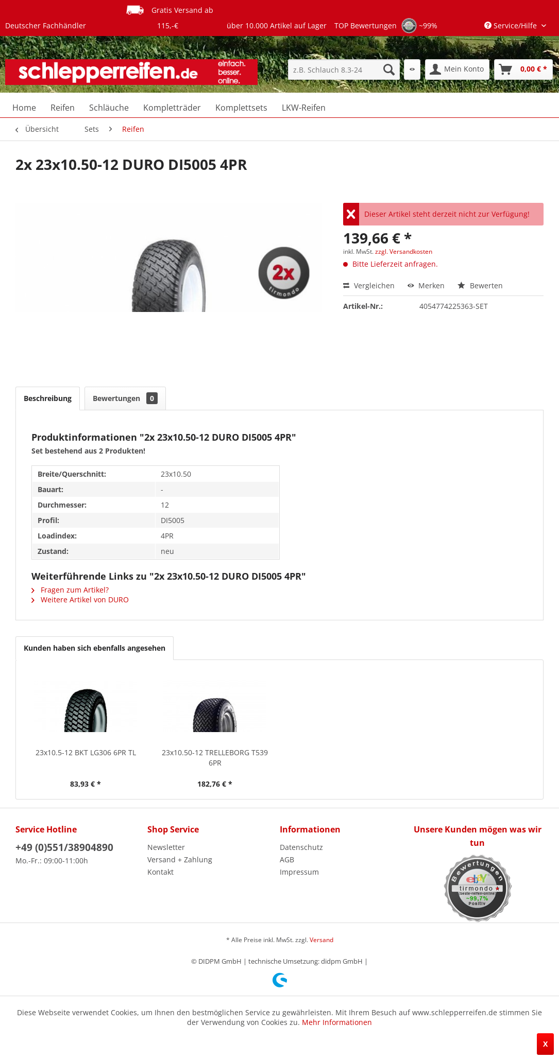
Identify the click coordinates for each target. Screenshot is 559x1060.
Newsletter (166, 847)
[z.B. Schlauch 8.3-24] (344, 69)
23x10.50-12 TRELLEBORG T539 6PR (215, 758)
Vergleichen (369, 285)
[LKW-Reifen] (304, 107)
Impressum (299, 872)
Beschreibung (48, 398)
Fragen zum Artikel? (70, 590)
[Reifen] (62, 107)
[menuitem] (344, 69)
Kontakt (160, 872)
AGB (287, 859)
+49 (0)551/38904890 (64, 847)
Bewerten (480, 285)
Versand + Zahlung (179, 859)
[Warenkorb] (523, 69)
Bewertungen (125, 398)
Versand (321, 939)
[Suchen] (389, 69)
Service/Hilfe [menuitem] (511, 25)
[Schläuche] (109, 107)
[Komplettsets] (241, 107)
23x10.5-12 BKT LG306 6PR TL (86, 752)
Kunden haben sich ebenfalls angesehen (94, 648)
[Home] (24, 107)
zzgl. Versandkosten (403, 251)
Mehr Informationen (337, 1022)
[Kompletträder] (172, 107)
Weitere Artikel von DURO (80, 599)
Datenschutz (301, 847)
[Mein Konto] (457, 69)
